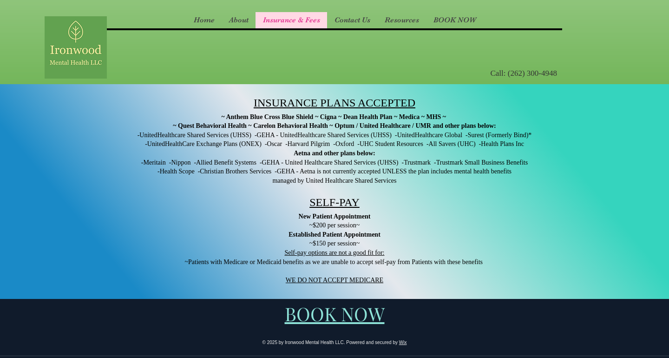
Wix (403, 342)
